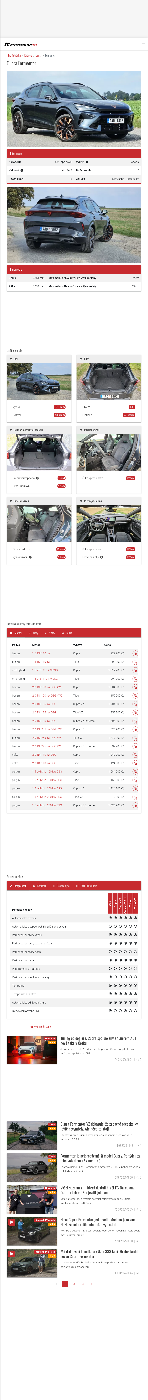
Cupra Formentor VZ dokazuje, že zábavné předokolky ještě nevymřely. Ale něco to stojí (99, 1126)
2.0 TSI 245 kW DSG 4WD (47, 729)
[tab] (16, 633)
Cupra (39, 55)
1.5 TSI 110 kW (41, 653)
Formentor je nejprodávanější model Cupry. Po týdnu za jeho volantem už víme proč (100, 1158)
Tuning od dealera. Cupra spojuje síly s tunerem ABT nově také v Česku (98, 1040)
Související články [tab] (40, 1027)
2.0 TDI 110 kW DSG (44, 754)
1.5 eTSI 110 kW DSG (45, 670)
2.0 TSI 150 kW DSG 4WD (47, 687)
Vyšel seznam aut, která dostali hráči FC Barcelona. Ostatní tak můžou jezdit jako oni (98, 1190)
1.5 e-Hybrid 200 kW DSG (47, 788)
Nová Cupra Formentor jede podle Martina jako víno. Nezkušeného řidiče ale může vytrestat (98, 1221)
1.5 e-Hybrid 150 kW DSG (47, 771)
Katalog (28, 55)
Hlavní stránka (14, 55)
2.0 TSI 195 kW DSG (44, 704)
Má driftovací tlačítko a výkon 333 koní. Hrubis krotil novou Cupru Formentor (99, 1253)
